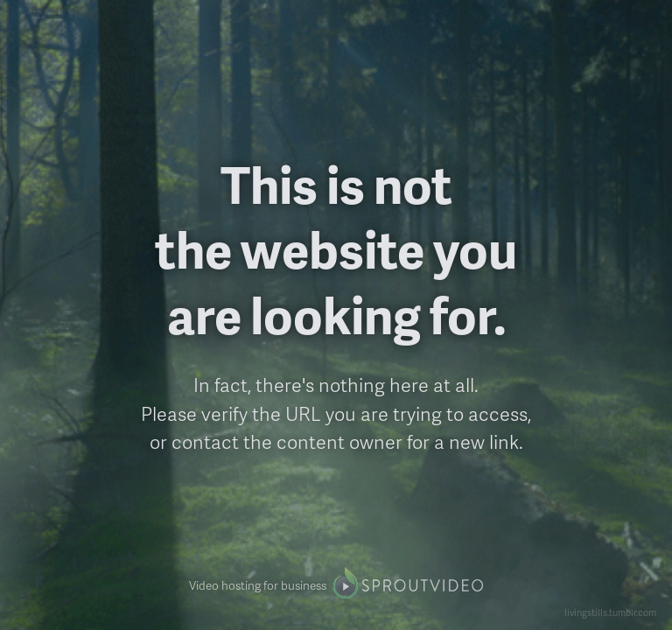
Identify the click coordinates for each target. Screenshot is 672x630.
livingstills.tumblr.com (610, 612)
